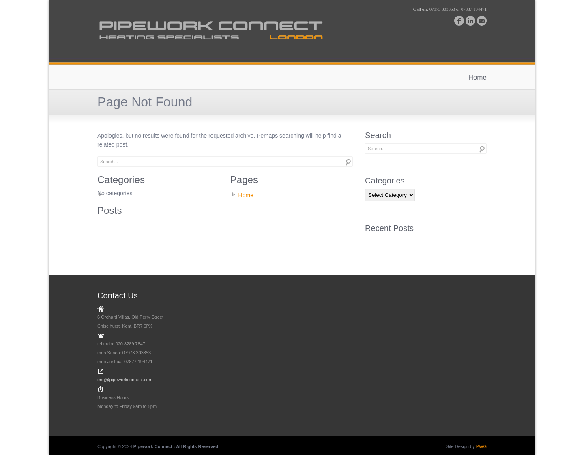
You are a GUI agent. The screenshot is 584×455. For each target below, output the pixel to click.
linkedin (470, 21)
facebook (459, 21)
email (482, 21)
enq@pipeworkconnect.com (124, 379)
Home (477, 77)
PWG (481, 446)
